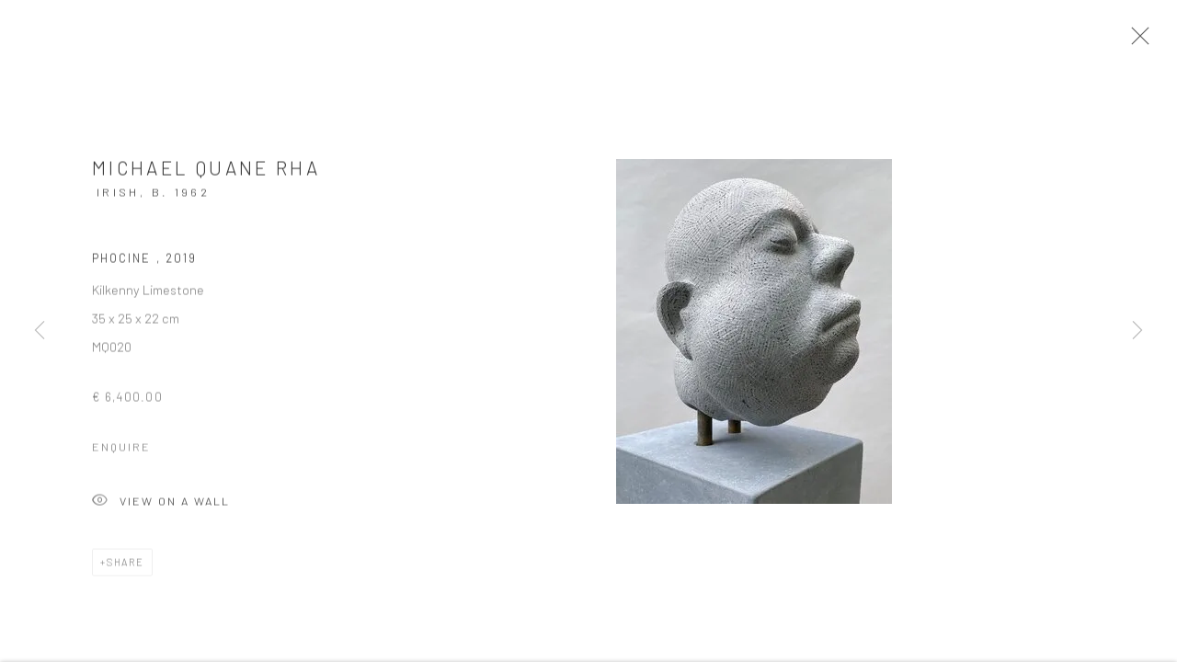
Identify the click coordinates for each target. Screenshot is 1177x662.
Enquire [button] (121, 452)
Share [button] (125, 568)
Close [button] (1142, 41)
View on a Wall (161, 508)
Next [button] (1137, 331)
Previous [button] (39, 331)
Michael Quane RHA (206, 173)
